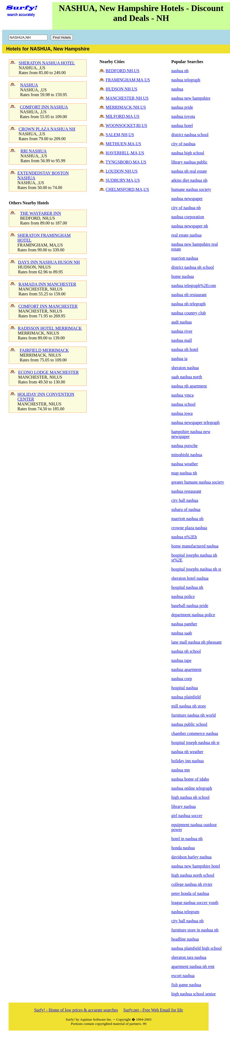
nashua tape (181, 660)
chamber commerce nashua (194, 733)
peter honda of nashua (190, 893)
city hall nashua (184, 500)
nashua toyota (183, 116)
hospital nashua (184, 687)
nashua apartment (186, 669)
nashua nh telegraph (188, 304)
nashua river (181, 331)
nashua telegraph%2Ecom (193, 285)
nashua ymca (182, 395)
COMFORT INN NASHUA (44, 107)
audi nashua (181, 322)
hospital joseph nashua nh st (195, 742)
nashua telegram (185, 911)
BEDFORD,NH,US (122, 70)
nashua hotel (182, 125)
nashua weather (184, 464)
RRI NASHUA (33, 151)
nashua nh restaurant (189, 294)
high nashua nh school (190, 797)
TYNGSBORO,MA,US (126, 162)
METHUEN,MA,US (123, 144)
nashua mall (181, 340)
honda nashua (183, 848)
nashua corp (181, 678)
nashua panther (184, 624)
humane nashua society (191, 189)
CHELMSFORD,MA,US (127, 189)
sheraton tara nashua (188, 957)
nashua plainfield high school (196, 948)
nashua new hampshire (190, 98)
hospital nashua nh (187, 587)
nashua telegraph (185, 80)
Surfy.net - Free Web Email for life (153, 1010)
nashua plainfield (186, 697)
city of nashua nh (186, 207)
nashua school (183, 404)
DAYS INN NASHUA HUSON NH (49, 262)
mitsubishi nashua (186, 454)
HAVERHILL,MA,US (125, 153)
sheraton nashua (185, 367)
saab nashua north (186, 377)
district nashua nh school (192, 267)
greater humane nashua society (197, 482)
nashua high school (187, 153)
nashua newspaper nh (189, 226)
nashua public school (189, 724)
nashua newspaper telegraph (195, 422)
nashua (177, 89)
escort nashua (183, 975)
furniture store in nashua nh (194, 930)
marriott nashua (184, 258)
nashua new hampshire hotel (195, 866)
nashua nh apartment (189, 386)
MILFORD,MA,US (122, 116)
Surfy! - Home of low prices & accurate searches (76, 1010)
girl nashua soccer (186, 815)
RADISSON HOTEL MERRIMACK (50, 328)
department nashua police (193, 614)
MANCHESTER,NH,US (127, 98)
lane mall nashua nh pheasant (196, 642)
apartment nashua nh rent (192, 966)
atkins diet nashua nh (189, 180)
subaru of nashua (185, 509)
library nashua (183, 806)
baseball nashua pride (189, 605)
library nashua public (189, 162)
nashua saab (181, 633)
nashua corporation (187, 217)
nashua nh (179, 70)
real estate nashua (186, 235)
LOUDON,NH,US (122, 171)
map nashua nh (184, 473)
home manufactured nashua (194, 546)
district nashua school (190, 134)
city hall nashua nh (187, 921)
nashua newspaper (187, 198)
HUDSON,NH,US (121, 89)
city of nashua (183, 144)
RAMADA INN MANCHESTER (47, 284)
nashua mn (180, 770)
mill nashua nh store (188, 706)
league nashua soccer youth (194, 902)
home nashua (182, 276)
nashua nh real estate (189, 171)
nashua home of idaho (190, 779)
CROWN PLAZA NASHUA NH (47, 129)
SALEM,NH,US (120, 134)
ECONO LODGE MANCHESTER (48, 372)
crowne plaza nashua (189, 527)
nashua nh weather (187, 751)
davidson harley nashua (191, 857)
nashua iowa (182, 413)
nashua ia (179, 358)
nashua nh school (186, 651)
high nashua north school (192, 875)
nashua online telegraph (191, 788)
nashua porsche (184, 445)
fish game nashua (186, 984)
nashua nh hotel (184, 349)
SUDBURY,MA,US (123, 180)
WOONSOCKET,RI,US (126, 125)
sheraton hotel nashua (190, 578)
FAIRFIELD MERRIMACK (44, 350)
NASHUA (29, 85)
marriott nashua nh (187, 518)
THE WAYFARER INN (40, 213)
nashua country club (188, 313)
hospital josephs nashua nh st (196, 569)
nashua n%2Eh (184, 537)
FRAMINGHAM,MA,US (128, 80)
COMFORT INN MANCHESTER (47, 306)
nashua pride (182, 107)
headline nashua (185, 939)
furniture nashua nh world (193, 715)
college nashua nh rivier (191, 884)
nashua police (183, 596)
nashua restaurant (186, 491)
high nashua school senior (193, 994)
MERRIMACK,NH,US (126, 107)
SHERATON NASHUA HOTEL (47, 63)
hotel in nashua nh (187, 838)
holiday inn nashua (187, 761)
